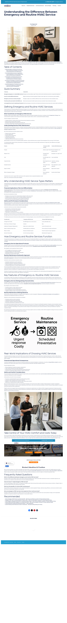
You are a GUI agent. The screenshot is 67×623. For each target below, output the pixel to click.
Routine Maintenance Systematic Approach (14, 79)
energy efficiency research (53, 362)
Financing (54, 5)
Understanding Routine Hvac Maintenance (13, 71)
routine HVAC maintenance (36, 470)
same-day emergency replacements (56, 470)
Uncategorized (33, 24)
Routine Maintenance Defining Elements (13, 82)
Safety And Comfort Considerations (12, 86)
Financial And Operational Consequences (13, 85)
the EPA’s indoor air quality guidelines (50, 245)
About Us (23, 5)
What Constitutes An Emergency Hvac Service (14, 70)
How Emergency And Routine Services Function (13, 76)
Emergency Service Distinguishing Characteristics (15, 81)
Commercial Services (40, 5)
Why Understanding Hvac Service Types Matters (13, 73)
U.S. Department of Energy (53, 115)
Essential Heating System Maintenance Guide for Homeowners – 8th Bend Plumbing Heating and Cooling (23, 504)
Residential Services (30, 5)
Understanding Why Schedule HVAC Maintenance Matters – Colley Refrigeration (19, 503)
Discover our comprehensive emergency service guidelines (48, 294)
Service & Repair (48, 5)
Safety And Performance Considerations (13, 75)
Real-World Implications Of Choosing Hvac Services (14, 84)
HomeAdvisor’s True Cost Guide (36, 191)
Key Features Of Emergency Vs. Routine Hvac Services (14, 80)
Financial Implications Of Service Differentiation (14, 74)
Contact (59, 5)
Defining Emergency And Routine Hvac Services (13, 69)
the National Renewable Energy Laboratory (48, 282)
